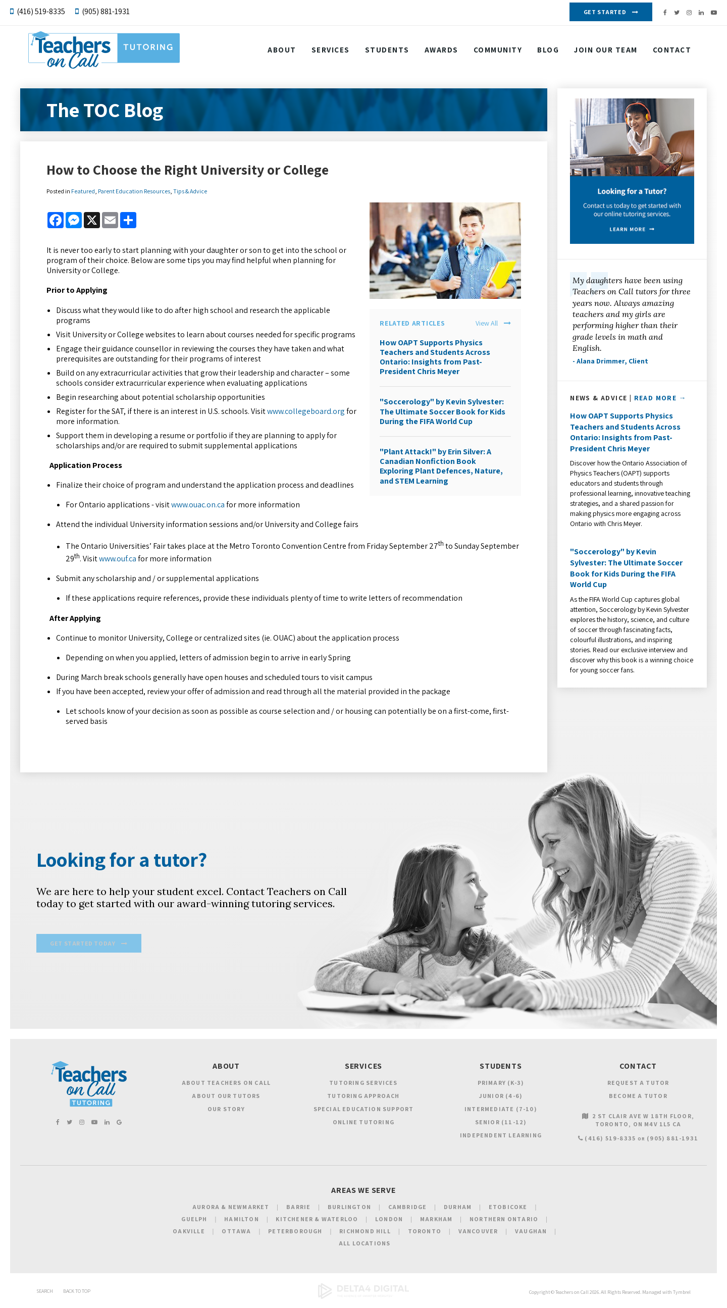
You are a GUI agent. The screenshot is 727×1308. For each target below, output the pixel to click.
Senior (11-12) (501, 1123)
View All (487, 323)
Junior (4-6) (501, 1097)
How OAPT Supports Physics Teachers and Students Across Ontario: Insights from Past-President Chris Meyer (435, 357)
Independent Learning (501, 1136)
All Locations (365, 1244)
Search (44, 1292)
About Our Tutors (226, 1097)
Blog (548, 52)
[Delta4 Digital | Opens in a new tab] (363, 1298)
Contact (287, 77)
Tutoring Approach (363, 1097)
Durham (458, 1208)
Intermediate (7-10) (500, 1110)
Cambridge (407, 1208)
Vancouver (478, 1232)
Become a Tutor (638, 1097)
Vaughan (531, 1232)
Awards (442, 52)
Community (498, 52)
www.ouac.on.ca (198, 504)
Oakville (189, 1232)
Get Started (605, 12)
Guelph (194, 1220)
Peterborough (295, 1232)
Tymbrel (682, 1293)
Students (388, 52)
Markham (436, 1220)
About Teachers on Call (226, 1083)
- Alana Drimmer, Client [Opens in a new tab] (610, 360)
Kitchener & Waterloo (317, 1220)
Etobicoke (508, 1208)
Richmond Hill (365, 1232)
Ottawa (236, 1232)
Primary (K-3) (501, 1083)
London (389, 1220)
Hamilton (241, 1220)
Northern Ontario (504, 1220)
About (282, 52)
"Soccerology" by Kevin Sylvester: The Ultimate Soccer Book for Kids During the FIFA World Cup (442, 411)
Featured (83, 191)
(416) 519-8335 (41, 11)
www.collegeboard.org (306, 411)
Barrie (298, 1208)
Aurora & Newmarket (231, 1208)
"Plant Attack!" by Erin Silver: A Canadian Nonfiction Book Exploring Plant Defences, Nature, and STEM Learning (441, 466)
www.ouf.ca (117, 558)
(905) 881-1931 (106, 11)
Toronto (424, 1232)
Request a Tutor (638, 1083)
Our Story (226, 1110)
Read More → (660, 397)
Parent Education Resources (134, 191)
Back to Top (76, 1292)
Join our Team (606, 52)
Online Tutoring (363, 1123)
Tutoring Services (363, 1083)
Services (331, 52)
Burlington (349, 1208)
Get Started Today (82, 945)
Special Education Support (364, 1110)
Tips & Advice (190, 191)
